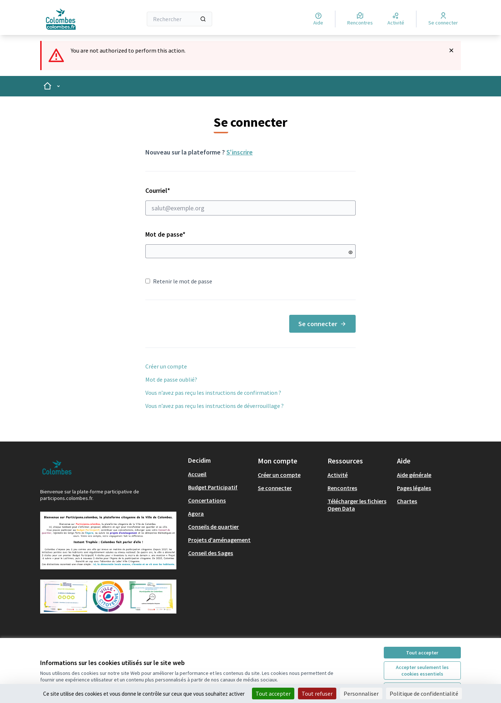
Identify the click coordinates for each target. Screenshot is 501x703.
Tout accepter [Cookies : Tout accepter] (273, 693)
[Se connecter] (443, 19)
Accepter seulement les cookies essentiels (422, 670)
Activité (338, 474)
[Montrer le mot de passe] (350, 252)
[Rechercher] (179, 19)
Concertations (207, 500)
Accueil (197, 474)
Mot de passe (165, 234)
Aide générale (414, 474)
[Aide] (318, 19)
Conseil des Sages (210, 553)
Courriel (250, 200)
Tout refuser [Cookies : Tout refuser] (317, 693)
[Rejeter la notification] (451, 50)
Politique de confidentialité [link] (424, 693)
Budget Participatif (212, 487)
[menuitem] (220, 474)
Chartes (407, 501)
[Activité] (396, 19)
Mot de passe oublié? (171, 379)
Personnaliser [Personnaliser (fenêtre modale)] (361, 693)
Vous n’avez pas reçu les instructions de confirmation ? (213, 392)
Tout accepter (422, 652)
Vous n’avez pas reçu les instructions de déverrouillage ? (214, 405)
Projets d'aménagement (219, 539)
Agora (196, 513)
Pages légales (414, 488)
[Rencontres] (360, 19)
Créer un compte (166, 366)
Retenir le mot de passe (178, 281)
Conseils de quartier (213, 526)
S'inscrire (239, 152)
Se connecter (322, 324)
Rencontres (342, 488)
